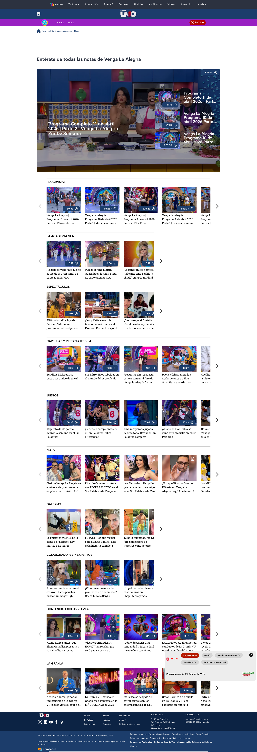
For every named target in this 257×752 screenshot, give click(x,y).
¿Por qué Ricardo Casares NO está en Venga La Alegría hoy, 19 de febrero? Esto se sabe (178, 487)
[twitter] (40, 723)
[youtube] (51, 723)
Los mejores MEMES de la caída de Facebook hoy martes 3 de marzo (62, 541)
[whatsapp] (61, 722)
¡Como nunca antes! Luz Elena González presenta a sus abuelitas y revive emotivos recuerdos (63, 647)
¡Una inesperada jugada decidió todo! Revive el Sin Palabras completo (140, 432)
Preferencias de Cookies (159, 734)
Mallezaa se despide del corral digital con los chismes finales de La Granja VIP (138, 701)
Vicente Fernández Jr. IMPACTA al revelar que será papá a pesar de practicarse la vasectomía (101, 647)
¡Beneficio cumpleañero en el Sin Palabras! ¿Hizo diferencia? (101, 432)
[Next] (216, 206)
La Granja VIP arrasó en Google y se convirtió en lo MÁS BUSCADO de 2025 (101, 700)
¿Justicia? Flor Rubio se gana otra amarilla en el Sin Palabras (179, 432)
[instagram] (45, 723)
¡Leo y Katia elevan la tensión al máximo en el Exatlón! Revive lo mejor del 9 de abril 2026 (102, 324)
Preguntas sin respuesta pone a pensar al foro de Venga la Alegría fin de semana (139, 379)
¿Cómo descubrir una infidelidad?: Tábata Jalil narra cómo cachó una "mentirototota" (139, 647)
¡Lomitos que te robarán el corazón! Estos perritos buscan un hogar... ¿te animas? (63, 592)
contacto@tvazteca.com (197, 719)
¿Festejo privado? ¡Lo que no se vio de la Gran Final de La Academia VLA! (64, 273)
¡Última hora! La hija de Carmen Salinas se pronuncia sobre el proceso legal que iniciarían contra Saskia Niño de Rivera (63, 324)
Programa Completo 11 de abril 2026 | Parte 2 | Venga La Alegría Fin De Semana (83, 128)
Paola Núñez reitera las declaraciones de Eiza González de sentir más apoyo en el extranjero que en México (178, 379)
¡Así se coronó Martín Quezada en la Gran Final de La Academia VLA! (101, 273)
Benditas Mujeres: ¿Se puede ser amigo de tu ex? (62, 376)
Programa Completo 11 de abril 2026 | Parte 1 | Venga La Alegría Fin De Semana (199, 97)
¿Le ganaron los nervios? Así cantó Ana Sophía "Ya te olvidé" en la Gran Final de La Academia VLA (141, 274)
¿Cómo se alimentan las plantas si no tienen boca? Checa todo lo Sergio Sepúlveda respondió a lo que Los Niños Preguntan (101, 592)
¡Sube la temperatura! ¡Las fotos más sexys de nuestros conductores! (139, 541)
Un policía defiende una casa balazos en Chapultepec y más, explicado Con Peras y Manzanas (138, 592)
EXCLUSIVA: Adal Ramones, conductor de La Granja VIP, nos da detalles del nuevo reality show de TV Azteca (179, 647)
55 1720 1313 (191, 722)
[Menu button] (50, 13)
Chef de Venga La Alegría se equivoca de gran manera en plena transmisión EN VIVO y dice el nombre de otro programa (64, 487)
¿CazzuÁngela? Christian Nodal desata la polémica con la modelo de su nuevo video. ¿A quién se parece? (140, 324)
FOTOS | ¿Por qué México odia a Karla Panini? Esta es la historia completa (100, 541)
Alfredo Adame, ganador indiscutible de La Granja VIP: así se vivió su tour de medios (63, 701)
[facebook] (56, 723)
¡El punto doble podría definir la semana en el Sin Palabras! (63, 432)
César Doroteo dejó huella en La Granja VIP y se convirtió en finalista (177, 700)
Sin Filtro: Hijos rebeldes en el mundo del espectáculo (102, 376)
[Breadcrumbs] (40, 31)
